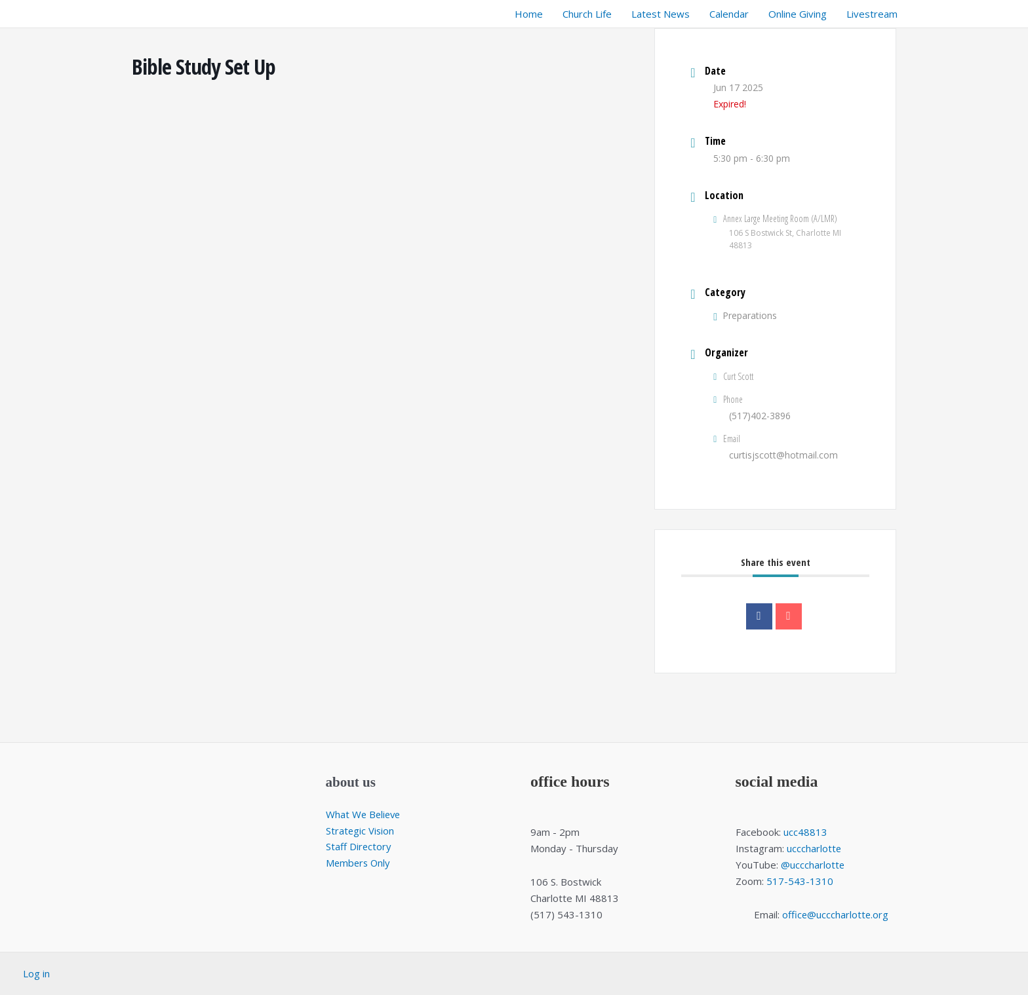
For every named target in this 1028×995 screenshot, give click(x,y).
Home (529, 13)
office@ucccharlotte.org (835, 914)
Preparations (745, 315)
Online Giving (797, 13)
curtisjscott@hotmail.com (783, 455)
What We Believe (364, 814)
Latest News (660, 13)
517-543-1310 (799, 881)
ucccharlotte (814, 848)
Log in (36, 973)
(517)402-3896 (760, 415)
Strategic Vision (360, 830)
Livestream (872, 13)
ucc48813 (805, 831)
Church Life (587, 13)
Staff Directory (359, 847)
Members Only (359, 862)
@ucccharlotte (813, 864)
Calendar (729, 13)
